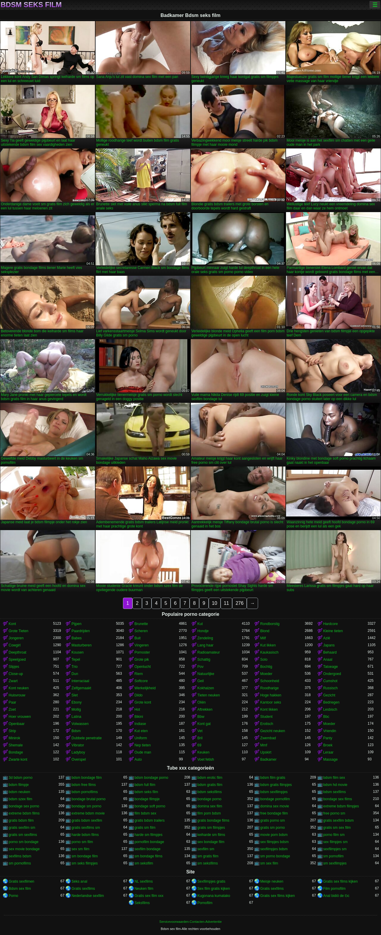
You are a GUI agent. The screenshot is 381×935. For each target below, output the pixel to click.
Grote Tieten (18, 631)
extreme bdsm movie (87, 813)
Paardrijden (80, 631)
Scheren (141, 631)
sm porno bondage (275, 856)
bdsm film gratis (272, 778)
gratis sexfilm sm (22, 828)
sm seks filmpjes (84, 863)
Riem (139, 674)
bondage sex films (337, 799)
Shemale (16, 745)
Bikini (139, 717)
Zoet (12, 709)
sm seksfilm (144, 863)
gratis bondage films (213, 820)
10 (214, 603)
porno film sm (334, 835)
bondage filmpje (147, 799)
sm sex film (269, 863)
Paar (12, 702)
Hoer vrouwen (20, 717)
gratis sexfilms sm (85, 828)
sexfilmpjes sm (335, 849)
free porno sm (334, 813)
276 (239, 603)
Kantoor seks (270, 702)
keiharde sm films (211, 835)
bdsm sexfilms (334, 792)
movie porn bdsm (274, 835)
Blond (264, 631)
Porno (13, 896)
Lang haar (205, 645)
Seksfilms (142, 903)
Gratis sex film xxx (149, 896)
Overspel (78, 759)
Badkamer (268, 759)
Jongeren (16, 638)
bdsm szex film (20, 799)
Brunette (141, 624)
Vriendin (329, 731)
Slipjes (14, 667)
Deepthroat (17, 652)
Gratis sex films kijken (340, 881)
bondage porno (209, 799)
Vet (199, 731)
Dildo (139, 695)
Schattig (203, 659)
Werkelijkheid (145, 688)
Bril (199, 738)
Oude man (143, 752)
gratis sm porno (272, 828)
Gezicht (329, 695)
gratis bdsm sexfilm (86, 820)
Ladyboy (78, 752)
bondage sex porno (24, 806)
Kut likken (268, 645)
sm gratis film (207, 856)
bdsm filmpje (19, 785)
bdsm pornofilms (84, 792)
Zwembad (268, 738)
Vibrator (77, 745)
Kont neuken (19, 688)
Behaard (330, 652)
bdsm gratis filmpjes (276, 785)
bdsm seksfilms (209, 792)
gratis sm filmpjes (211, 828)
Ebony (76, 702)
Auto (138, 759)
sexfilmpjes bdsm (274, 849)
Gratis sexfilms (83, 889)
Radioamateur (208, 652)
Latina (76, 717)
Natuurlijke (205, 674)
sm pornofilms (20, 863)
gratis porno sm (272, 820)
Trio (74, 667)
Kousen (77, 652)
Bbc (326, 717)
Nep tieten (143, 745)
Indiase (140, 724)
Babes (76, 638)
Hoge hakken (270, 695)
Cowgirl (15, 645)
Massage (330, 759)
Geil (200, 681)
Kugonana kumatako (213, 896)
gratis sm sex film (337, 828)
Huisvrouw (17, 695)
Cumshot (330, 681)
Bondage (16, 752)
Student (266, 717)
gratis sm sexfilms (23, 835)
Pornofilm (205, 903)
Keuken (203, 752)
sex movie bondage (24, 849)
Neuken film (144, 889)
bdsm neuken (19, 792)
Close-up (16, 674)
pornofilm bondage (149, 842)
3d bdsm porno (20, 778)
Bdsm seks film (31, 5)
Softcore (141, 681)
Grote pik (142, 659)
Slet (74, 695)
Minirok (14, 738)
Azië (326, 638)
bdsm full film (145, 785)
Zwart (13, 681)
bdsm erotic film (209, 778)
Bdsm (76, 731)
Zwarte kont (18, 759)
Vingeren (142, 645)
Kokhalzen (205, 688)
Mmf (263, 745)
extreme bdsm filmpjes (341, 806)
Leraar (328, 752)
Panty (327, 738)
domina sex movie (274, 806)
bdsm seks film (146, 792)
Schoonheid (269, 681)
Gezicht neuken (272, 731)
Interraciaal (80, 681)
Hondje (203, 631)
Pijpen (76, 624)
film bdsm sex (145, 813)
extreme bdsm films (24, 813)
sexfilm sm (205, 849)
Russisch (330, 688)
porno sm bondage (23, 842)
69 (199, 745)
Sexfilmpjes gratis (211, 881)
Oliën (201, 702)
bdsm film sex (334, 778)
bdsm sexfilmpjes (274, 792)
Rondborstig (269, 624)
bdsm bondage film (86, 778)
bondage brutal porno (88, 799)
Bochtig (266, 667)
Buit (138, 638)
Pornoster (142, 652)
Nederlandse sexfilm (87, 896)
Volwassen (79, 724)
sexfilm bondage (147, 849)
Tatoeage (330, 667)
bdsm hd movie (335, 785)
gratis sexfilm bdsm (338, 820)
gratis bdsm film (21, 820)
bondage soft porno (150, 806)
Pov (200, 667)
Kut (200, 624)
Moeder (266, 674)
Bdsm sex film (20, 889)
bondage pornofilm (275, 799)
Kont (12, 624)
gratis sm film (145, 828)
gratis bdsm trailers (150, 820)
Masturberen (81, 645)
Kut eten (141, 731)
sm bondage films (149, 856)
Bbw (200, 717)
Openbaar (16, 724)
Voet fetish (205, 759)
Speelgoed (17, 659)
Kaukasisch (269, 652)
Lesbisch (330, 709)
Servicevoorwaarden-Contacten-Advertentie (190, 921)
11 (226, 603)
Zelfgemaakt (81, 688)
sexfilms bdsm (20, 856)
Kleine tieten (333, 631)
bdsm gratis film (209, 785)
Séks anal (79, 881)
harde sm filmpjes (149, 835)
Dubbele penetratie (86, 738)
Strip (12, 731)
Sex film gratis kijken (213, 889)
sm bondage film (84, 856)
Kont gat (204, 724)
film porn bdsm (209, 813)
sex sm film (80, 849)
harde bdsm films (85, 835)
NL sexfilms (144, 881)
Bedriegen (331, 702)
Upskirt (265, 752)
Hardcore (330, 624)
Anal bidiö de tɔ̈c (336, 896)
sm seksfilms (207, 863)
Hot (137, 709)
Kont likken (269, 709)
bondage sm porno (86, 806)
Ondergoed (332, 674)
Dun (74, 674)
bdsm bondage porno (151, 778)
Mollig (76, 709)
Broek (327, 745)
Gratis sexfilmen (21, 881)
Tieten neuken (208, 695)
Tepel (75, 659)
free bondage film (274, 813)
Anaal (327, 659)
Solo (263, 659)
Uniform (141, 738)
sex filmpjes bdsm (274, 842)
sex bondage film (210, 842)
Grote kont (143, 702)
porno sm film (82, 842)
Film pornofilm (334, 889)
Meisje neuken (271, 881)
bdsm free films (83, 785)
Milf (263, 638)
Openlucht (143, 667)
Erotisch (266, 724)
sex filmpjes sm (335, 842)
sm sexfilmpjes (335, 863)
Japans (329, 645)
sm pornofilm (333, 856)
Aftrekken (205, 709)
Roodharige (269, 688)
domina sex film (209, 806)
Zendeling (205, 638)
